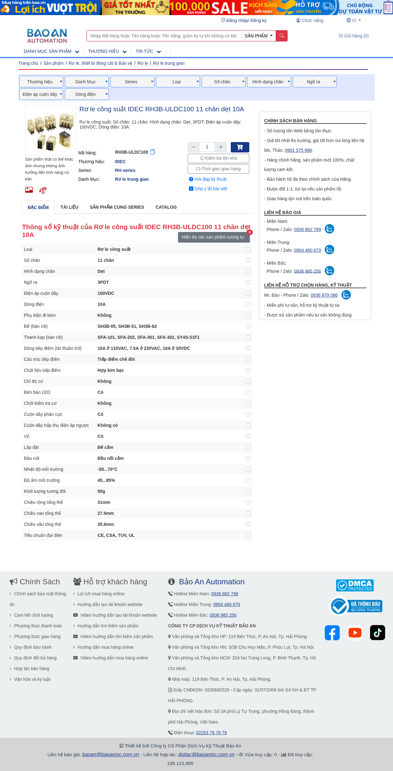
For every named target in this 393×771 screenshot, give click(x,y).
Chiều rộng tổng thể (43, 502)
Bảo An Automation (212, 581)
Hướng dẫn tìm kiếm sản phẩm (106, 625)
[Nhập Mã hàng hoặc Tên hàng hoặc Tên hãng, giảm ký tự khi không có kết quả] (164, 35)
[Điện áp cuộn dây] (248, 293)
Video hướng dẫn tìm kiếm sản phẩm (113, 636)
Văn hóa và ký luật (30, 679)
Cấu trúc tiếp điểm (42, 359)
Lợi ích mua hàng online (99, 593)
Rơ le (142, 63)
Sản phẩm (53, 63)
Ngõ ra (30, 282)
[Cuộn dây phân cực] (248, 414)
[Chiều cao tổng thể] (248, 513)
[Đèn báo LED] (248, 392)
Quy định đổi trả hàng (33, 657)
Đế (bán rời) (35, 326)
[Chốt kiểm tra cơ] (248, 403)
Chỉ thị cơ (33, 381)
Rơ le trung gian (169, 63)
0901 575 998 (298, 150)
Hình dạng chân (39, 271)
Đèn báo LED (37, 392)
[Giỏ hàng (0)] (354, 36)
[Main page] (47, 35)
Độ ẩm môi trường (42, 480)
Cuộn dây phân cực (43, 414)
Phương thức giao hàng (35, 636)
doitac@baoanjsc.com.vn (206, 754)
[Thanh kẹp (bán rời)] (248, 337)
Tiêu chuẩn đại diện (43, 535)
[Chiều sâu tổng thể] (248, 524)
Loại (28, 249)
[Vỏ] (248, 436)
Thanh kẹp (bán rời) (43, 337)
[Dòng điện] (248, 304)
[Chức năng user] (310, 20)
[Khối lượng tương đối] (248, 491)
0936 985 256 (307, 270)
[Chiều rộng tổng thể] (248, 502)
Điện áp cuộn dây (41, 293)
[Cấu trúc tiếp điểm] (248, 359)
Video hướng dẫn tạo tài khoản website (115, 615)
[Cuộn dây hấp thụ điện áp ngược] (248, 425)
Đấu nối (31, 458)
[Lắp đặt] (248, 447)
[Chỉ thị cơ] (248, 381)
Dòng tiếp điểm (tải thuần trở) (52, 348)
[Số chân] (248, 260)
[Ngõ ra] (248, 282)
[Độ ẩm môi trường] (248, 480)
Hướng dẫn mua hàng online (103, 647)
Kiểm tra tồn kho (218, 158)
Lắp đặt (31, 447)
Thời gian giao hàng (218, 168)
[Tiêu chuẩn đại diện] (248, 535)
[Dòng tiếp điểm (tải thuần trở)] (248, 348)
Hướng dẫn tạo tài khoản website (108, 604)
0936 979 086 (324, 295)
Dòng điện (34, 304)
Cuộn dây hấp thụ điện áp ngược (56, 425)
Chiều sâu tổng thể (42, 524)
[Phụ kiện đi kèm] (248, 315)
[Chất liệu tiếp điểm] (248, 370)
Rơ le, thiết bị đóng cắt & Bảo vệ (100, 63)
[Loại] (248, 249)
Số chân (32, 260)
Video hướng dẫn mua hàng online (110, 657)
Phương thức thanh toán (36, 625)
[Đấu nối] (248, 458)
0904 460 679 (307, 250)
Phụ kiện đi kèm (40, 315)
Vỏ (26, 436)
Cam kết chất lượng (31, 615)
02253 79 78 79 (211, 732)
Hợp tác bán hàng (29, 668)
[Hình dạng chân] (248, 271)
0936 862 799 (307, 229)
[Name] (281, 35)
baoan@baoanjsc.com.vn (110, 754)
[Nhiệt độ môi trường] (248, 469)
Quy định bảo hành (31, 647)
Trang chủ (29, 63)
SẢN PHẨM (257, 35)
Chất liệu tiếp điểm (42, 370)
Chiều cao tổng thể (42, 513)
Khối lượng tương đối (45, 491)
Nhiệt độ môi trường (43, 469)
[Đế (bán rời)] (248, 326)
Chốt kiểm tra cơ (40, 403)
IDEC (120, 161)
